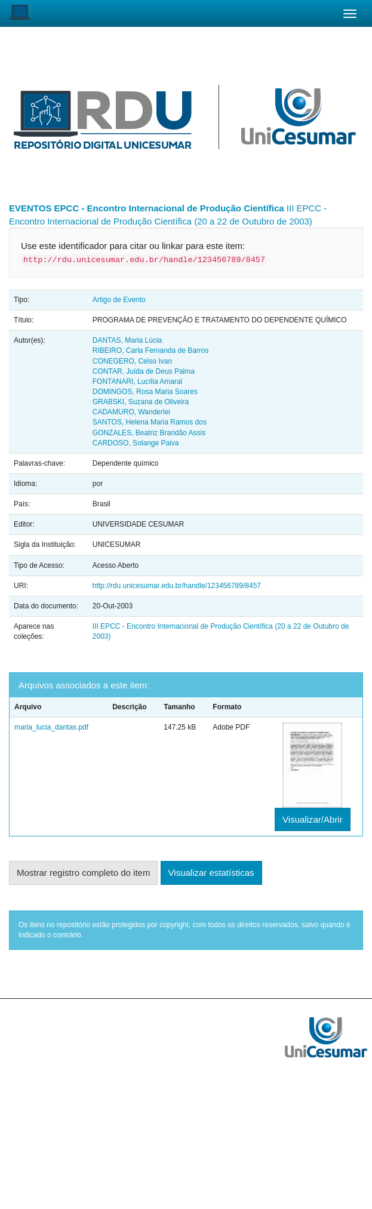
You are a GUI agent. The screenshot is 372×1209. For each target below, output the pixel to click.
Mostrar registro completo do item (83, 872)
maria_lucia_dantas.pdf (51, 727)
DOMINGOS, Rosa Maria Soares (145, 391)
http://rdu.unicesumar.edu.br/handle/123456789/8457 (177, 586)
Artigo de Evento (119, 300)
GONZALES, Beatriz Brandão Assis (149, 433)
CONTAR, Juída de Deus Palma (144, 371)
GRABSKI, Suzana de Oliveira (141, 402)
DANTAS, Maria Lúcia (127, 340)
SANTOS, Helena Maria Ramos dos (150, 422)
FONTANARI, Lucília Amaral (137, 381)
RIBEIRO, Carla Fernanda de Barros (151, 350)
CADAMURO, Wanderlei (131, 412)
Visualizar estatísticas (211, 872)
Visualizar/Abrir (312, 819)
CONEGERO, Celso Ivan (132, 361)
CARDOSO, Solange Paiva (136, 443)
